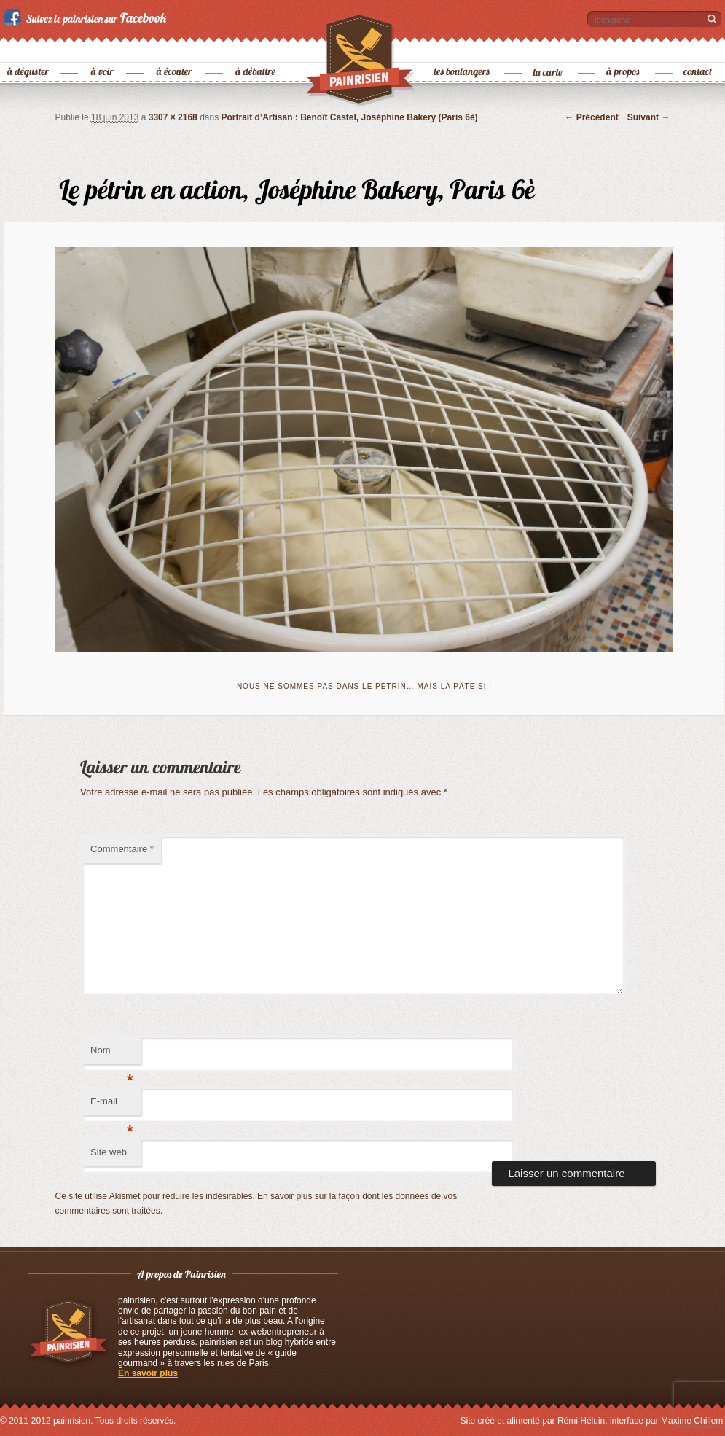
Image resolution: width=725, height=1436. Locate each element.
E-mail (111, 1105)
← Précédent (591, 117)
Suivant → (648, 117)
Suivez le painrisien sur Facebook (87, 17)
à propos (623, 47)
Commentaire (122, 848)
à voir (103, 47)
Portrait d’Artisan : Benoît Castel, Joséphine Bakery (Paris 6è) (350, 117)
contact (698, 47)
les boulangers (462, 47)
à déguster (29, 47)
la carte (548, 47)
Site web (108, 1152)
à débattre (256, 47)
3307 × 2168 (173, 117)
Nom (111, 1054)
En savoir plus (148, 1373)
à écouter (174, 47)
